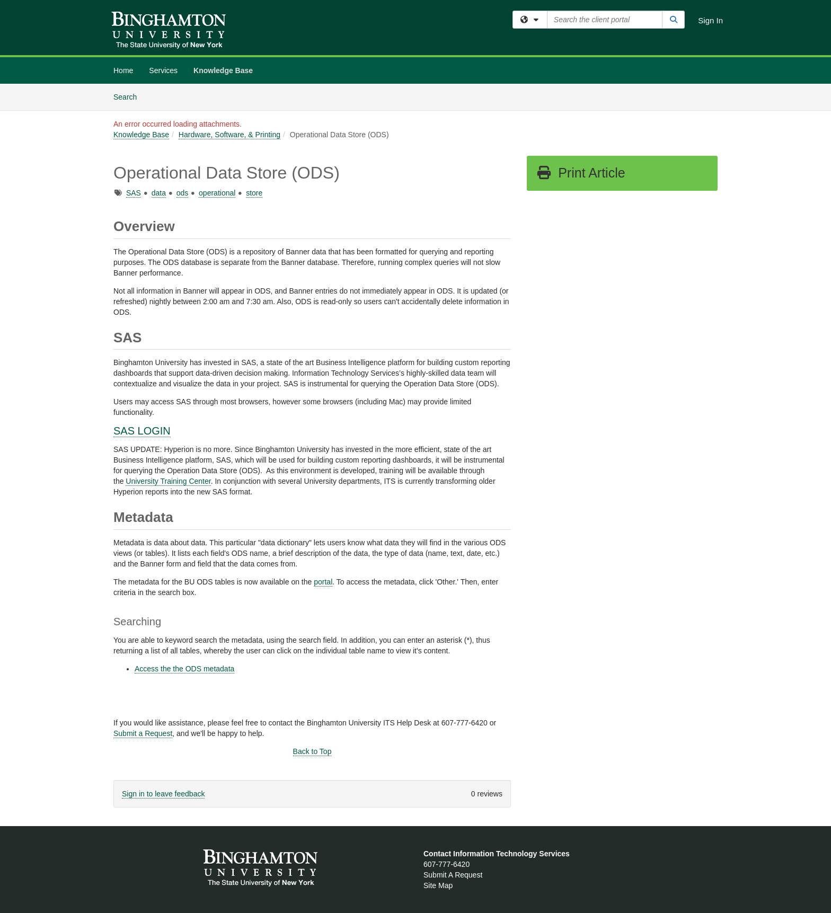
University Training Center (168, 481)
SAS (133, 193)
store (254, 193)
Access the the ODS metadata (184, 668)
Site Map (438, 885)
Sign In (710, 20)
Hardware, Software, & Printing (229, 134)
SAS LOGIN (142, 431)
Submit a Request (142, 733)
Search (129, 96)
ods (182, 193)
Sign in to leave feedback (163, 794)
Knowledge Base (223, 70)
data (159, 193)
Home (123, 70)
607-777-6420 (446, 864)
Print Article (580, 172)
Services (163, 70)
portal (323, 582)
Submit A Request (452, 875)
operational (217, 193)
